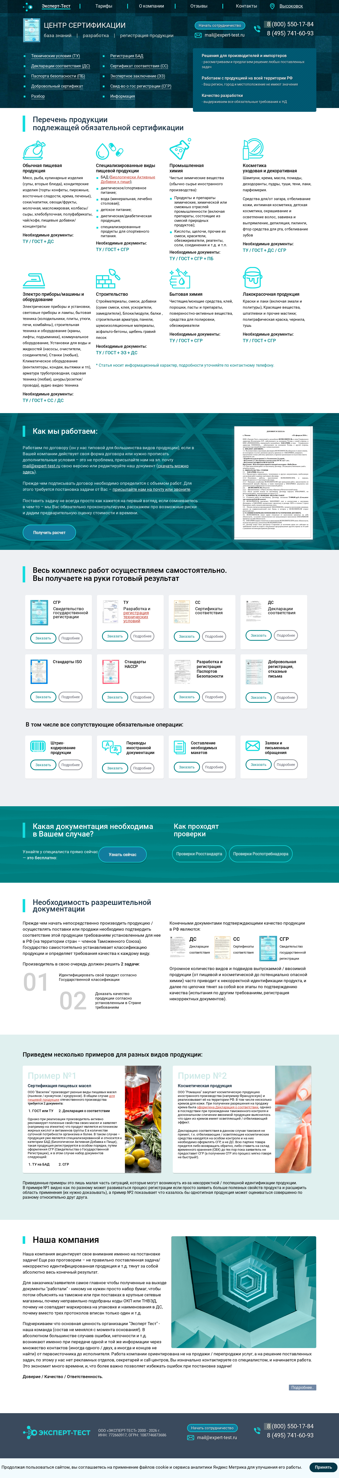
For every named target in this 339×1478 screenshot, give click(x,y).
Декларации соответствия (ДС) (60, 66)
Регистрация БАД (126, 55)
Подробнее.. (302, 1387)
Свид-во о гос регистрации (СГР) (141, 86)
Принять (323, 1467)
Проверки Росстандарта (199, 853)
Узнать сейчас (122, 854)
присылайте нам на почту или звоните (151, 489)
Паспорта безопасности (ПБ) (58, 76)
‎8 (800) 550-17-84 (290, 24)
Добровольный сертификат (57, 86)
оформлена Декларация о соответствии (227, 1107)
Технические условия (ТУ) (55, 55)
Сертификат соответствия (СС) (139, 66)
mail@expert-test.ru (225, 35)
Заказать (43, 638)
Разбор (38, 96)
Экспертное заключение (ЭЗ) (137, 76)
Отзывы (199, 6)
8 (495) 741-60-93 (290, 33)
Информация (122, 96)
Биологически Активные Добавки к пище (128, 179)
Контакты (246, 6)
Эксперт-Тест (56, 6)
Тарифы (103, 6)
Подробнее (70, 638)
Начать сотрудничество (220, 25)
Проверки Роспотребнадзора (260, 853)
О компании (151, 6)
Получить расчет (49, 532)
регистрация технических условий (136, 616)
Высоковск (291, 6)
